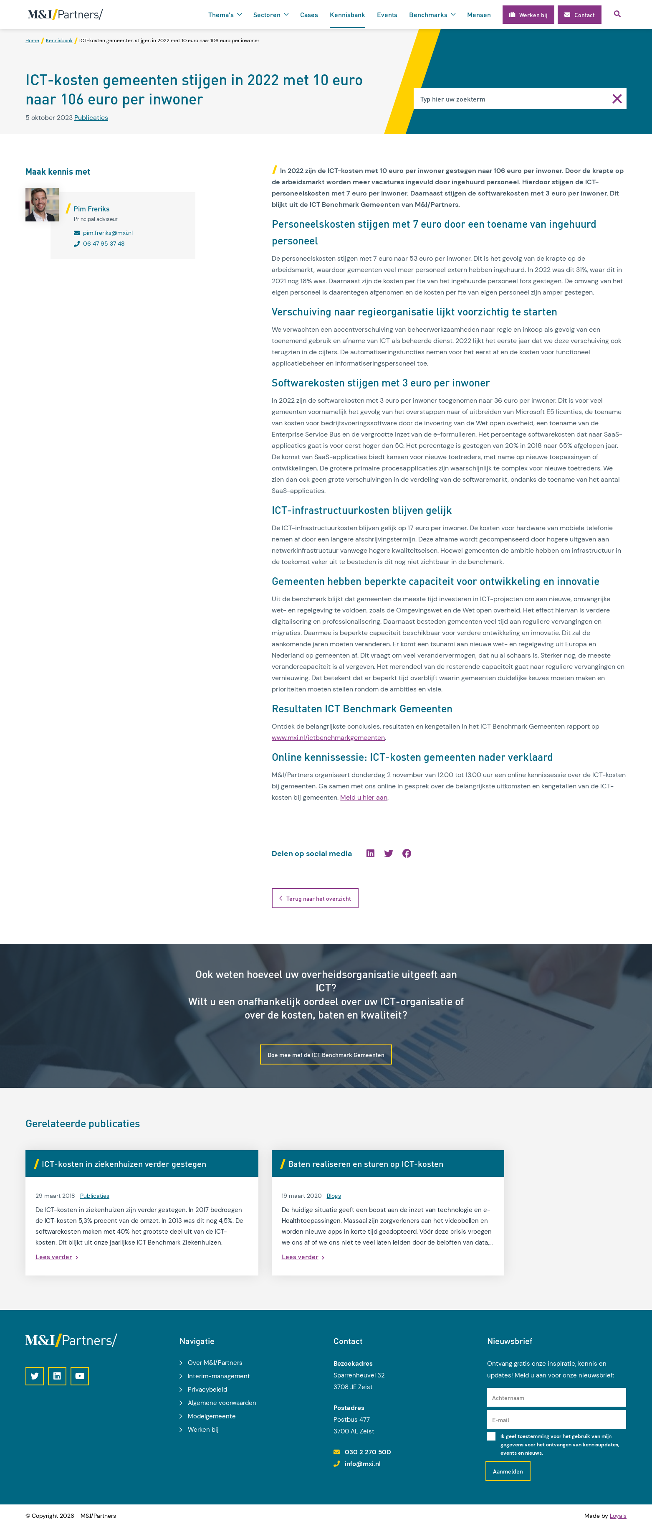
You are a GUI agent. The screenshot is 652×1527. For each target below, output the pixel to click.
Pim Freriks (91, 208)
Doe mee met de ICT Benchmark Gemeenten (326, 1055)
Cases (309, 14)
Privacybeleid (207, 1389)
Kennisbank (347, 14)
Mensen (479, 14)
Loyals (618, 1515)
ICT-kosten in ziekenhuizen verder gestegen (124, 1164)
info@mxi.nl (363, 1464)
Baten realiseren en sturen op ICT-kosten (324, 1164)
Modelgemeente (212, 1416)
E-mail (500, 1420)
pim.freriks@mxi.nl (108, 233)
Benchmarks (428, 14)
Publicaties (91, 118)
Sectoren (267, 14)
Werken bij (203, 1429)
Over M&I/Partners (215, 1363)
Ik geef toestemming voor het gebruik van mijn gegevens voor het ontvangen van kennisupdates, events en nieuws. (559, 1445)
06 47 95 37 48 (104, 244)
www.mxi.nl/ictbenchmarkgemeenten (328, 738)
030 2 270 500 (368, 1452)
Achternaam (508, 1397)
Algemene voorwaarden (222, 1403)
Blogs (292, 1197)
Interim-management (219, 1376)
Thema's (221, 14)
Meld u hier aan (363, 797)
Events (387, 14)
